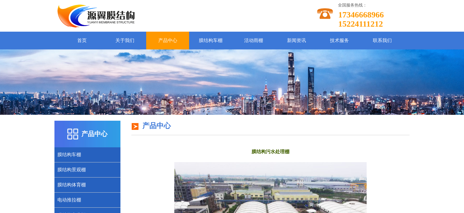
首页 (82, 40)
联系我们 (382, 40)
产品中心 (167, 40)
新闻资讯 (296, 40)
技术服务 (339, 40)
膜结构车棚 (211, 40)
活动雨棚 (253, 40)
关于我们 (124, 40)
